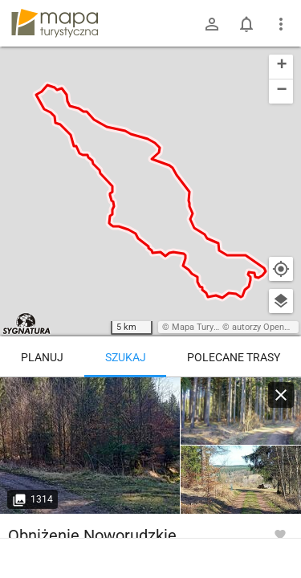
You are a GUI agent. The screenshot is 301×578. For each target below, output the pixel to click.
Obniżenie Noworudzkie (92, 535)
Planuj (42, 357)
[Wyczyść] (281, 395)
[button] (281, 67)
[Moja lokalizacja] (281, 269)
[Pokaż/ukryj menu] (281, 24)
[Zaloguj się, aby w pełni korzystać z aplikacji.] (280, 533)
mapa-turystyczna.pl (54, 23)
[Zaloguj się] (212, 24)
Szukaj (125, 357)
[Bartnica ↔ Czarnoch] (90, 445)
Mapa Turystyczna (208, 327)
